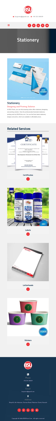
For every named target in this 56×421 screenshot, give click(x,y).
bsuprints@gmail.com (21, 16)
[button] (9, 79)
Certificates (28, 175)
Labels (28, 230)
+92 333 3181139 (37, 16)
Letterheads (28, 285)
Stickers (28, 340)
